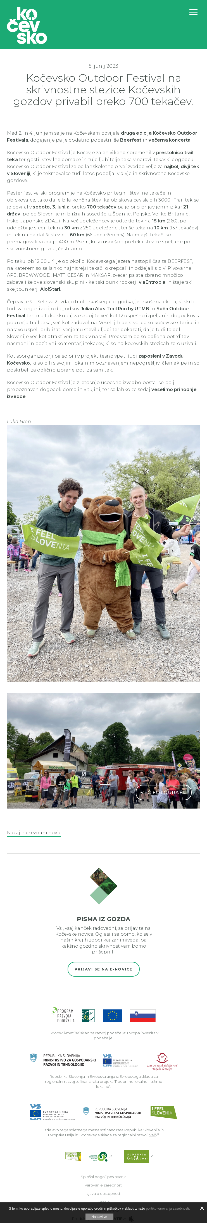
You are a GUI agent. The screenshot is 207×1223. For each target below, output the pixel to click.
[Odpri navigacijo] (193, 12)
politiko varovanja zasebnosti (167, 1208)
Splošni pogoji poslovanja (104, 1177)
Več (152, 1135)
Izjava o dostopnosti (103, 1193)
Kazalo (103, 1202)
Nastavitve (99, 1217)
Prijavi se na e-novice (104, 969)
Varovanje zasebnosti (104, 1185)
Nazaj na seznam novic (34, 832)
